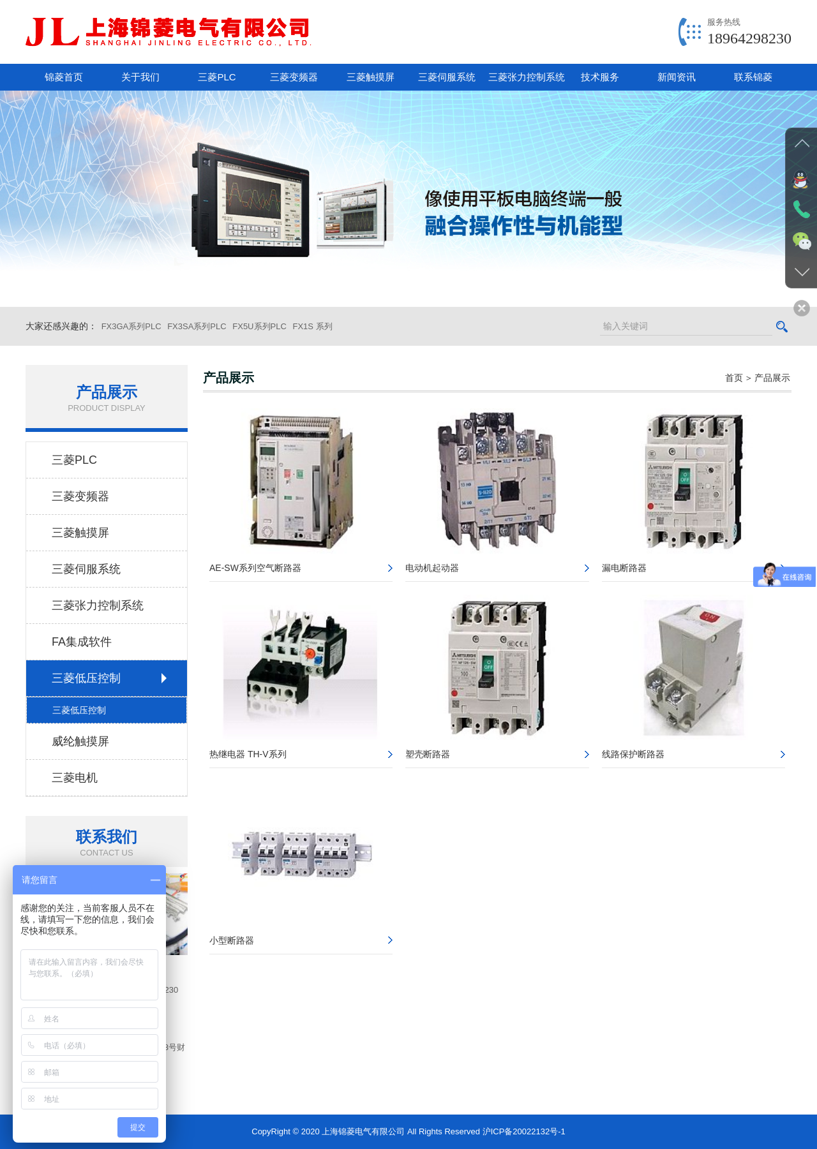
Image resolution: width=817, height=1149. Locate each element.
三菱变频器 (294, 76)
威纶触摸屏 (80, 741)
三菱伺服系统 (447, 76)
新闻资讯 (676, 76)
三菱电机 (75, 777)
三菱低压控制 (86, 678)
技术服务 (600, 76)
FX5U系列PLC (259, 326)
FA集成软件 (82, 641)
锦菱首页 (64, 76)
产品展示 (772, 378)
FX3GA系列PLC (131, 326)
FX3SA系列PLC (196, 326)
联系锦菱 (753, 76)
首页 (734, 378)
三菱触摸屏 (370, 76)
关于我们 (140, 76)
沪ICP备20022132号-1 (524, 1131)
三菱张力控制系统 (525, 76)
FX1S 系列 (312, 326)
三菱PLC (217, 76)
